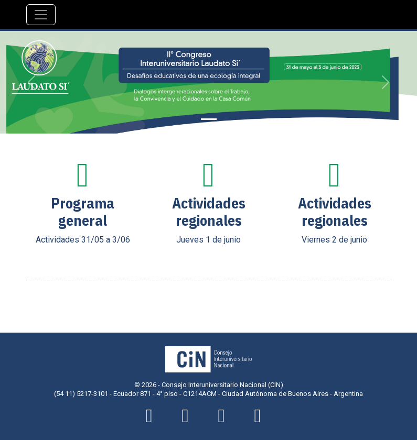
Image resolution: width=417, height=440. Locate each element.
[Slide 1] (209, 119)
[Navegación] (41, 14)
